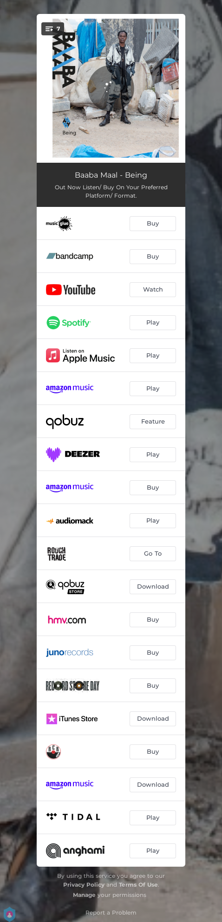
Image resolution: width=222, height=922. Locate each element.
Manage (84, 894)
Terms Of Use (138, 884)
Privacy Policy (83, 884)
